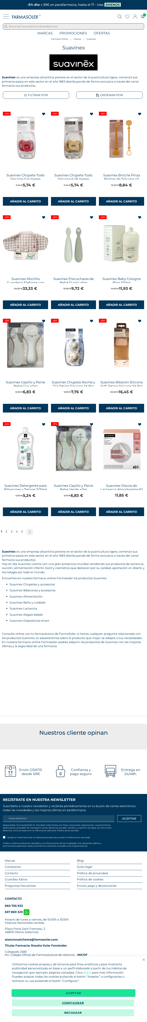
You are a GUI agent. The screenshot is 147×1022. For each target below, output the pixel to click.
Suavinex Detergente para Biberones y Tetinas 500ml (25, 487)
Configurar (73, 1003)
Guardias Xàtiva (16, 879)
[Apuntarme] (129, 818)
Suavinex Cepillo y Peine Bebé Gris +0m (25, 384)
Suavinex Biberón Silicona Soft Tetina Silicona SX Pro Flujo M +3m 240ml (121, 386)
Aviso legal (84, 867)
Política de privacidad (68, 830)
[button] (44, 114)
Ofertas (102, 33)
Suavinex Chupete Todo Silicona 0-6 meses (25, 177)
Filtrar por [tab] (36, 95)
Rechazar (73, 1012)
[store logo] (26, 16)
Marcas (45, 33)
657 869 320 (17, 912)
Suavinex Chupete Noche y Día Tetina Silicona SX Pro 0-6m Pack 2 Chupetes (73, 386)
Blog (80, 860)
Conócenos (13, 867)
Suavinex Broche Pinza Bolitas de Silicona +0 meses (121, 179)
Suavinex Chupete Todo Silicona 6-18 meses (73, 177)
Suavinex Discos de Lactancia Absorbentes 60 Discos (121, 489)
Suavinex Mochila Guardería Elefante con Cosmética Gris (25, 282)
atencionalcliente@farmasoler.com (31, 939)
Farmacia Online (59, 39)
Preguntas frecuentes (20, 886)
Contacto (11, 873)
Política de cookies (90, 879)
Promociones (73, 33)
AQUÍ (87, 972)
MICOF (82, 955)
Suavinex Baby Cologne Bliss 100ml (121, 281)
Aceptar (73, 993)
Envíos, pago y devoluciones (97, 886)
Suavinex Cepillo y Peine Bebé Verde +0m (73, 487)
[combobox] (73, 26)
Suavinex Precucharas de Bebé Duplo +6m (73, 281)
